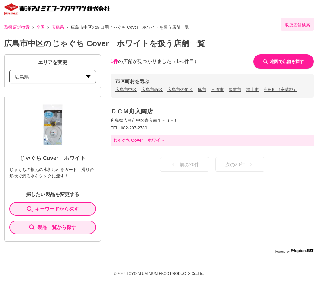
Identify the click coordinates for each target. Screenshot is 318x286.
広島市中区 (126, 89)
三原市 (217, 89)
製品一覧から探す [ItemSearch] (52, 227)
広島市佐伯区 (180, 89)
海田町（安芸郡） (280, 89)
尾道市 (235, 89)
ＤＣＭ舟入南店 (132, 111)
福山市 (252, 89)
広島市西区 (152, 89)
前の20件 (185, 164)
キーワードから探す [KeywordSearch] (53, 209)
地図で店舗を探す (283, 61)
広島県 (57, 27)
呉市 (202, 89)
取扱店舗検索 (17, 27)
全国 (40, 27)
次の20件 (240, 164)
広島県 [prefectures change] (53, 76)
